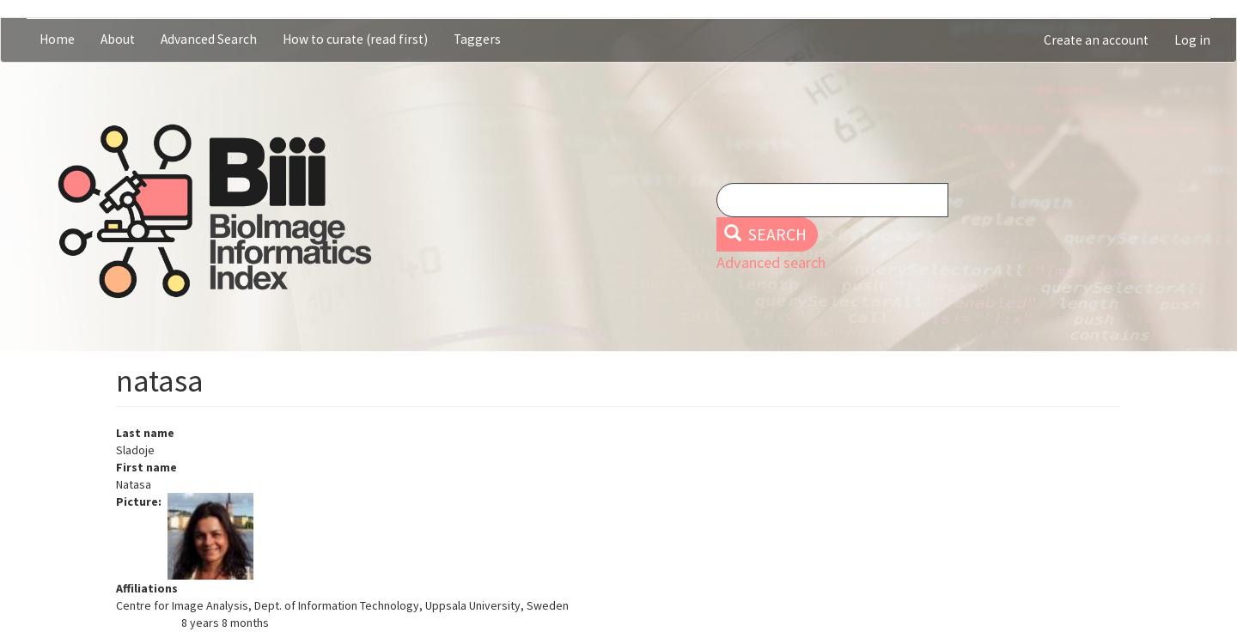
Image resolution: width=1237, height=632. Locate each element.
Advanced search (771, 262)
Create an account (1096, 40)
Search (765, 234)
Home (57, 39)
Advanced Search (209, 39)
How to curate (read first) (355, 39)
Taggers (477, 39)
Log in (1192, 40)
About (118, 39)
